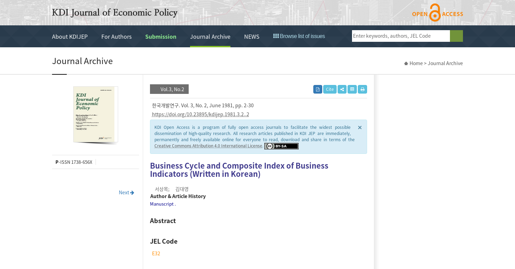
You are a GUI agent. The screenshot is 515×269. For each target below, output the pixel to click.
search (456, 36)
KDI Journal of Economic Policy (114, 13)
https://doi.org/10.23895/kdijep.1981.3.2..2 (200, 114)
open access (437, 12)
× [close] (360, 127)
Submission (160, 36)
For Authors (116, 36)
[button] (342, 89)
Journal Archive (210, 36)
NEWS (252, 36)
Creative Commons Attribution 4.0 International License (208, 146)
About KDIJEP (70, 36)
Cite (330, 89)
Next (126, 192)
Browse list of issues (299, 36)
